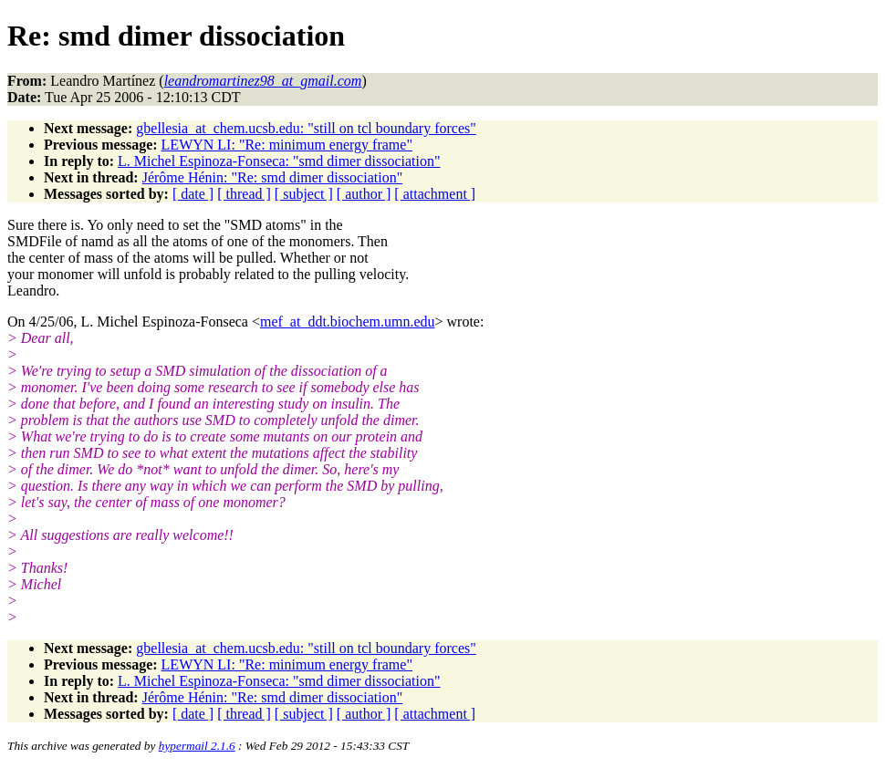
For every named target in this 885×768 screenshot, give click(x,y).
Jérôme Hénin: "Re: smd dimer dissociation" (272, 177)
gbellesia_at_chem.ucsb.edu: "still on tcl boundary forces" (306, 128)
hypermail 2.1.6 (197, 745)
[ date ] (192, 194)
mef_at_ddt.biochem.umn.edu (347, 321)
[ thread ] (244, 194)
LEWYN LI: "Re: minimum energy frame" (286, 144)
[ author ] (364, 194)
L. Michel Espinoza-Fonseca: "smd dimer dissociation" (279, 161)
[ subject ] (304, 194)
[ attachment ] (434, 194)
